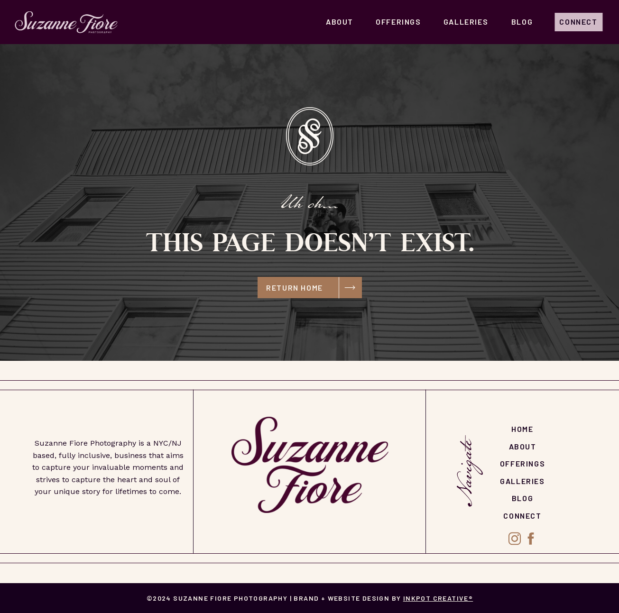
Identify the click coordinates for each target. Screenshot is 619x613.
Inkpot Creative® (438, 598)
